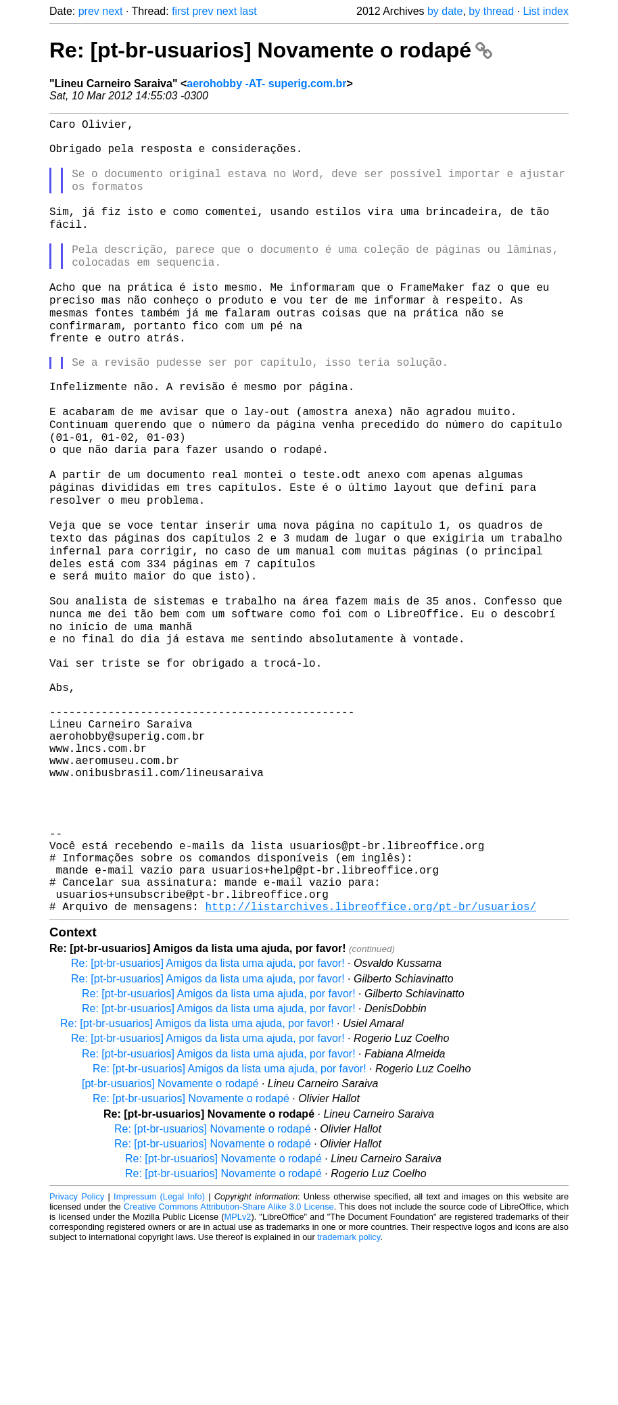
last (248, 11)
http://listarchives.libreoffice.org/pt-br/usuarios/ (370, 1063)
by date (444, 11)
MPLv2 (238, 1374)
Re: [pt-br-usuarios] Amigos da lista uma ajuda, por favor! (208, 1120)
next (112, 11)
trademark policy (348, 1394)
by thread (491, 11)
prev (88, 11)
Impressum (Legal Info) (159, 1354)
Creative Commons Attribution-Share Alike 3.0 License (229, 1364)
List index (546, 11)
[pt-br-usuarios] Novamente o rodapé (170, 1241)
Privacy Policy (76, 1354)
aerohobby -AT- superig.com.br (266, 83)
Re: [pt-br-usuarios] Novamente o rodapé (270, 50)
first (180, 11)
